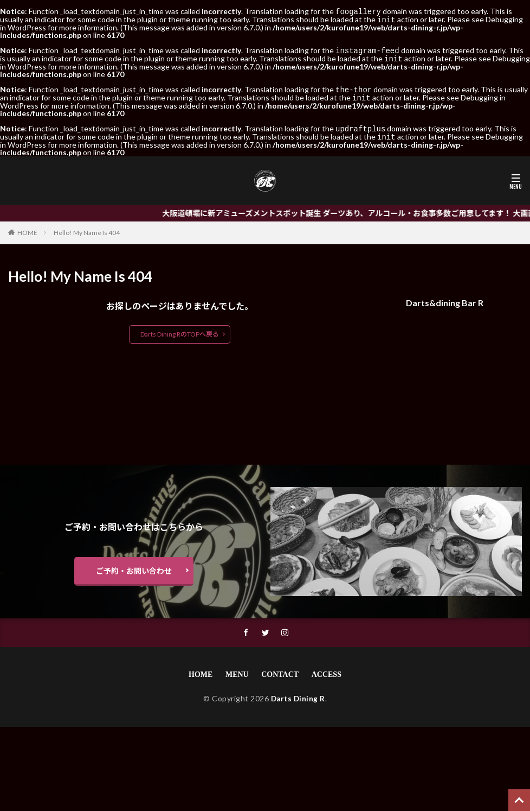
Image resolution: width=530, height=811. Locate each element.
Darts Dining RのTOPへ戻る (179, 330)
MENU (237, 671)
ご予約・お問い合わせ (134, 566)
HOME (27, 228)
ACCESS (326, 671)
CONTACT (280, 671)
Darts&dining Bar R (444, 298)
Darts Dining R (298, 694)
